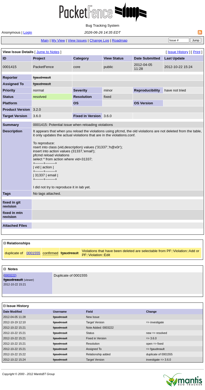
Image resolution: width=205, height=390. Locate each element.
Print (196, 52)
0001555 (33, 253)
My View (58, 40)
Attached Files (15, 226)
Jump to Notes (47, 52)
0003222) (11, 275)
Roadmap (119, 40)
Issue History (178, 52)
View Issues (77, 40)
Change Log (99, 40)
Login (27, 32)
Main (45, 40)
